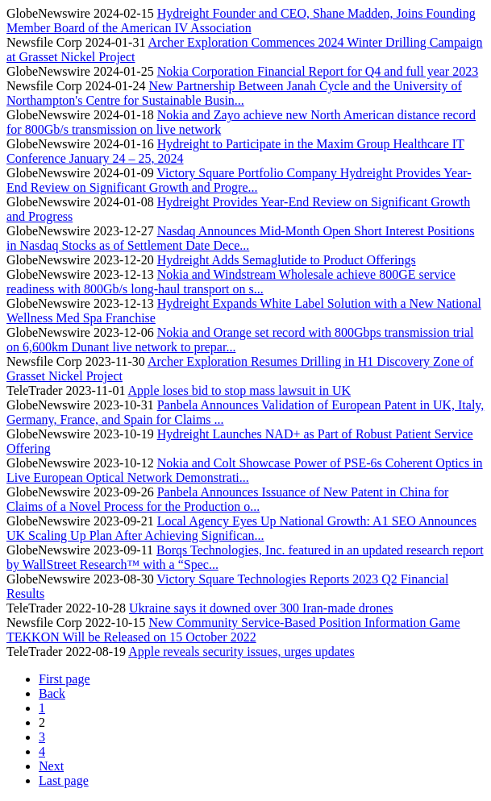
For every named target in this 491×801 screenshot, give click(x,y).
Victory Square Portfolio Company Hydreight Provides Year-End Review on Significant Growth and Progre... (239, 180)
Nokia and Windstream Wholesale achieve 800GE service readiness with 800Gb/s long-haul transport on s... (231, 282)
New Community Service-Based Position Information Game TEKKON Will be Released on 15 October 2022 (233, 630)
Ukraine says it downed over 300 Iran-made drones (261, 608)
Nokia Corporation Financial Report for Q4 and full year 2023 (318, 71)
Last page (64, 780)
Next (51, 766)
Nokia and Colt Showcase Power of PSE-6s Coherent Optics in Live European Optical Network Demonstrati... (244, 470)
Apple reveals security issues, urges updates (241, 651)
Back (52, 693)
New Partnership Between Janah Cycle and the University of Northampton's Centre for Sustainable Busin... (234, 93)
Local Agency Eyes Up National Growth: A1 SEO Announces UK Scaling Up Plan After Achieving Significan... (241, 528)
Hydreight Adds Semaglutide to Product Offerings (286, 260)
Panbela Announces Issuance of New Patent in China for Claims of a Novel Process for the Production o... (227, 499)
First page (64, 679)
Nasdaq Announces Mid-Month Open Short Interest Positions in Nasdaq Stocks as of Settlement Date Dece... (240, 238)
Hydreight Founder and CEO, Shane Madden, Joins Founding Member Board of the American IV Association (241, 20)
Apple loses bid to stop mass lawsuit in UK (239, 390)
